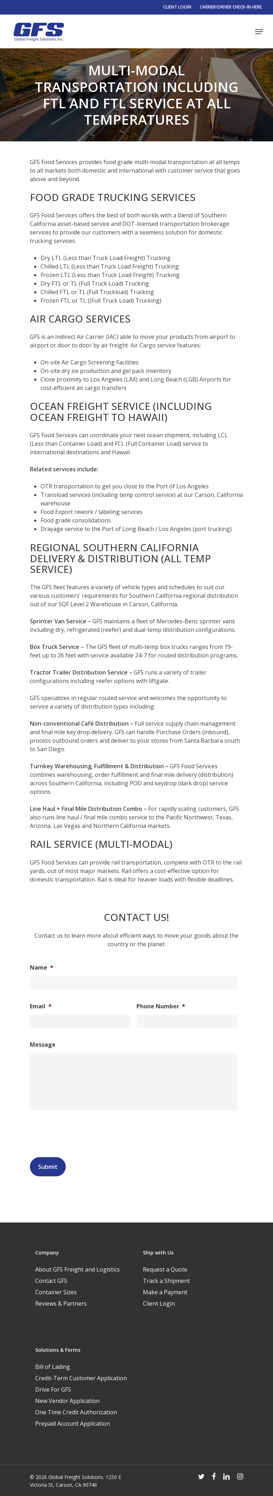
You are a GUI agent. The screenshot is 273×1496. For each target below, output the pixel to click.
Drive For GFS (53, 1389)
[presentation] (84, 1132)
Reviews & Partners (61, 1303)
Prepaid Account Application (72, 1423)
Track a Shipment (166, 1281)
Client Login (159, 1303)
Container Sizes (56, 1292)
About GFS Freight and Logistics (77, 1269)
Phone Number (160, 1006)
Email (41, 1006)
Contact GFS (51, 1281)
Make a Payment (165, 1292)
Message (42, 1044)
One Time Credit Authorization (76, 1412)
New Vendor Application (67, 1401)
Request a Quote (165, 1269)
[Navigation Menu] (259, 31)
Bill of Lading (52, 1367)
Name (41, 967)
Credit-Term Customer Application (81, 1378)
